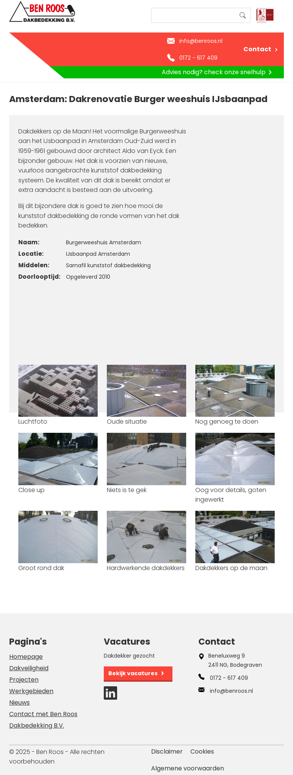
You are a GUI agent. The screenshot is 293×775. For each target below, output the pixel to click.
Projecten (24, 679)
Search (242, 15)
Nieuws (19, 702)
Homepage (26, 656)
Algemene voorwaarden (187, 768)
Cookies (202, 751)
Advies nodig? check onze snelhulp (218, 72)
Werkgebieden (31, 691)
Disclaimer (167, 751)
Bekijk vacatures (133, 673)
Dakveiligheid (28, 668)
